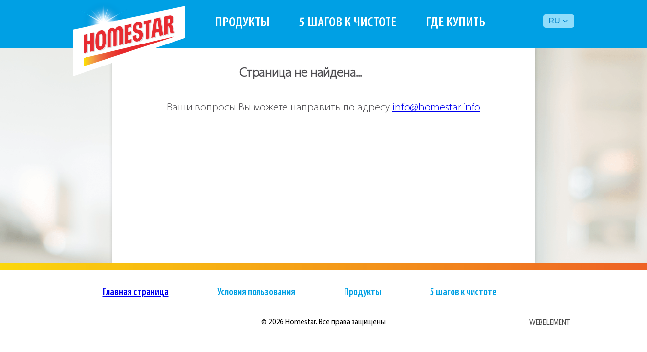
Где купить (455, 23)
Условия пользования (256, 292)
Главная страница (136, 292)
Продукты (242, 23)
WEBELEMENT (549, 322)
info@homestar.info (436, 107)
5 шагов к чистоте (347, 23)
